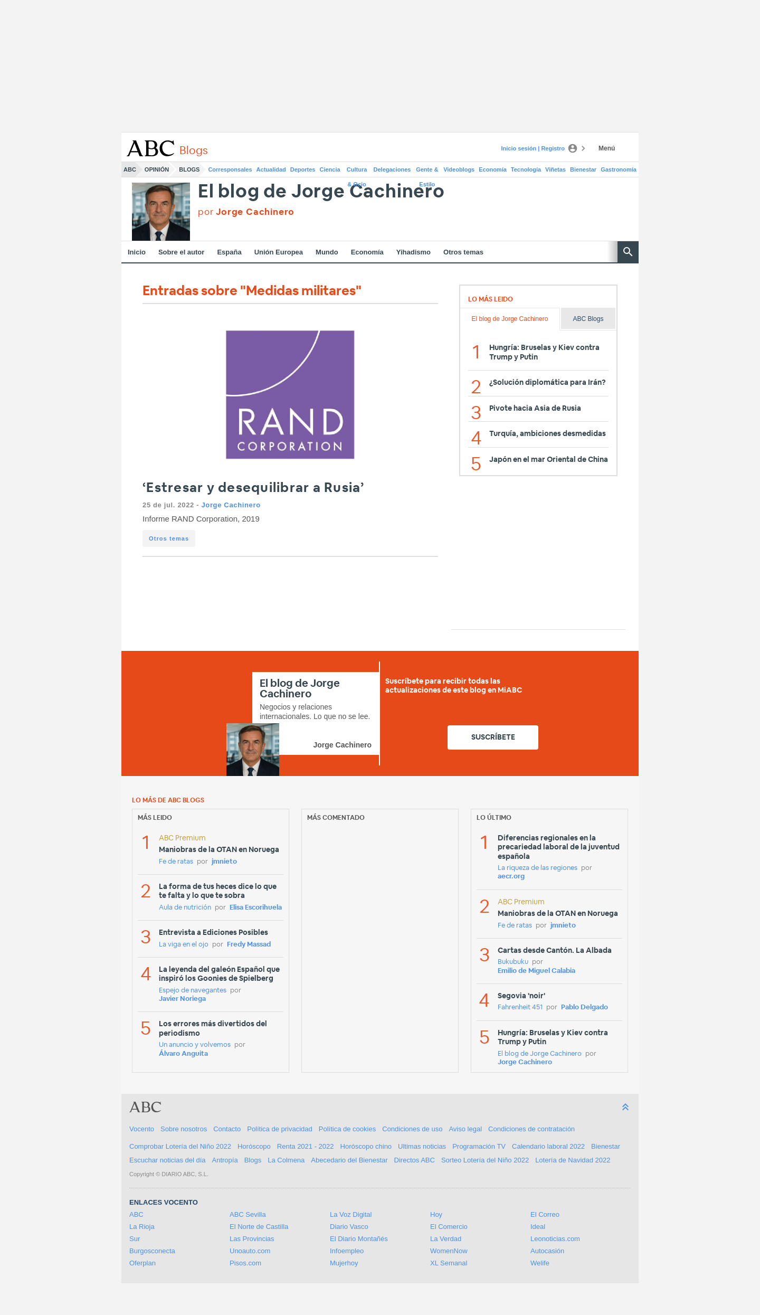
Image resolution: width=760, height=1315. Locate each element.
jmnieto (224, 861)
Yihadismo (413, 252)
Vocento (141, 1129)
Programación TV (479, 1146)
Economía (493, 169)
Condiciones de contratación (531, 1129)
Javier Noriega (182, 999)
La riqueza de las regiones (537, 868)
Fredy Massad (249, 944)
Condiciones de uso (412, 1129)
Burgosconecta (152, 1250)
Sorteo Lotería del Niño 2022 (485, 1160)
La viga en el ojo (183, 944)
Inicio (137, 252)
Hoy (436, 1214)
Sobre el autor (181, 252)
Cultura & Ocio (357, 171)
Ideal (537, 1226)
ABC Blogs (588, 319)
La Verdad (445, 1238)
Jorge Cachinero (230, 505)
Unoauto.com (250, 1250)
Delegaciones (392, 169)
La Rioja (142, 1226)
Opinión (157, 169)
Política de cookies (347, 1129)
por (246, 211)
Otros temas (463, 252)
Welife (539, 1263)
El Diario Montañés (359, 1238)
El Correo (544, 1214)
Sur (134, 1238)
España (229, 252)
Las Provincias (252, 1238)
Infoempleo (347, 1250)
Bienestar (583, 169)
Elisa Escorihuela (256, 907)
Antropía (225, 1160)
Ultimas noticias (422, 1146)
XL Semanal (448, 1263)
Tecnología (526, 169)
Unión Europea (278, 252)
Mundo (327, 252)
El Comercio (449, 1226)
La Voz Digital (351, 1214)
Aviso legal (465, 1129)
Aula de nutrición (185, 907)
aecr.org (511, 876)
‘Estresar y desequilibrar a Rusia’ (253, 488)
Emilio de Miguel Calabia (536, 971)
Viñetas (555, 169)
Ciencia (330, 169)
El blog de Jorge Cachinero (321, 192)
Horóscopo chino (366, 1146)
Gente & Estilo (427, 171)
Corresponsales (230, 169)
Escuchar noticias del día (167, 1160)
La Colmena (286, 1160)
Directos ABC (414, 1160)
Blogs (189, 169)
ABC (130, 169)
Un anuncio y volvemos (195, 1045)
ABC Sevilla (248, 1214)
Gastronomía (618, 169)
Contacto (227, 1129)
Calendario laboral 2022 (548, 1146)
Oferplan (142, 1263)
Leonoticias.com (555, 1238)
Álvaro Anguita (183, 1054)
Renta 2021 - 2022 (305, 1146)
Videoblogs (458, 169)
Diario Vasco (349, 1226)
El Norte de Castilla (259, 1226)
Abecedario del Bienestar (349, 1160)
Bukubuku (513, 962)
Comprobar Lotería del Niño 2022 (180, 1146)
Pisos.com (245, 1263)
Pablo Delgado (584, 1007)
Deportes (303, 169)
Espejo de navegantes (192, 990)
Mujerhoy (344, 1263)
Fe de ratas (176, 861)
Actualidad (271, 169)
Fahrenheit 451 (520, 1007)
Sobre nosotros (183, 1129)
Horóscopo (254, 1146)
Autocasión (547, 1250)
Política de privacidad (279, 1129)
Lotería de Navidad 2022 (572, 1160)
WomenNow (449, 1250)
